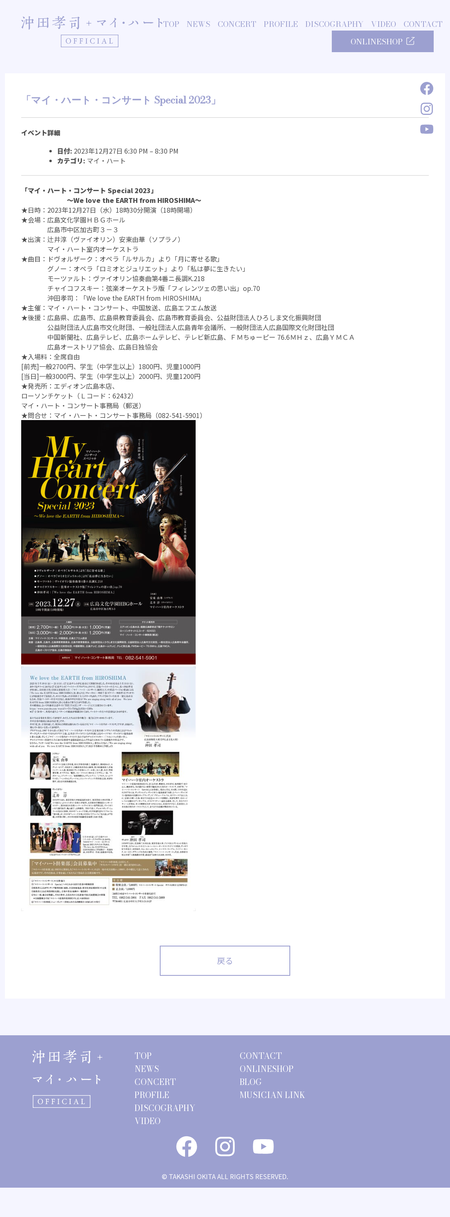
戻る (225, 960)
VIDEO (383, 24)
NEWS (198, 24)
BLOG (251, 1082)
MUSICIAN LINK (272, 1095)
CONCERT (237, 24)
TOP (171, 24)
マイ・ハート (106, 160)
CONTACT (423, 24)
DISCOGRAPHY (334, 24)
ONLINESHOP (383, 42)
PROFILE (281, 24)
